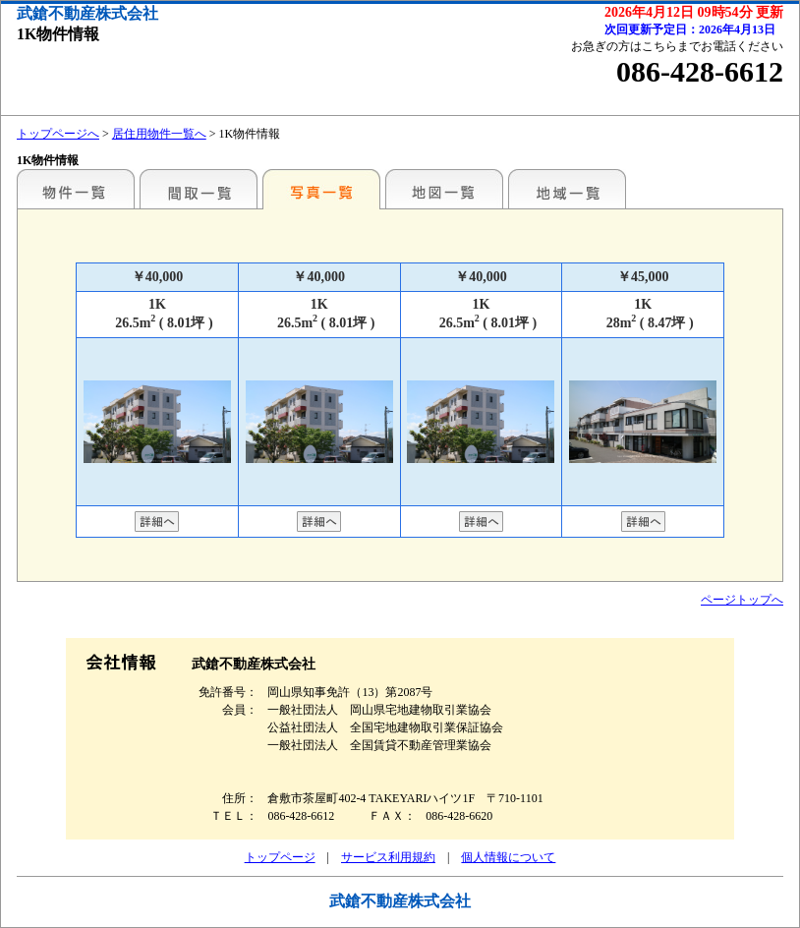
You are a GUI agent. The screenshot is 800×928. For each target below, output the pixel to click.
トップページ (280, 857)
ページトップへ (742, 600)
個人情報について (508, 857)
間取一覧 (198, 188)
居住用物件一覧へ (159, 134)
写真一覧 (321, 188)
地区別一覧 (76, 188)
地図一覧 (444, 188)
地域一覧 (567, 188)
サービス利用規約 (388, 857)
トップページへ (58, 134)
